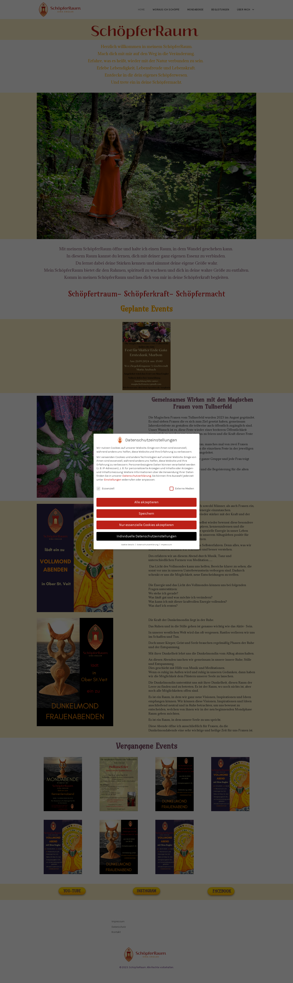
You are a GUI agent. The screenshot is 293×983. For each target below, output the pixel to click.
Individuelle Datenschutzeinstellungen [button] (147, 536)
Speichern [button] (146, 513)
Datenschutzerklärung (136, 475)
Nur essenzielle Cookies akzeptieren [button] (146, 525)
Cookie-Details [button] (128, 544)
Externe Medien (182, 488)
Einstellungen (112, 479)
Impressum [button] (166, 544)
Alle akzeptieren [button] (146, 502)
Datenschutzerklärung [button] (148, 544)
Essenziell (105, 488)
